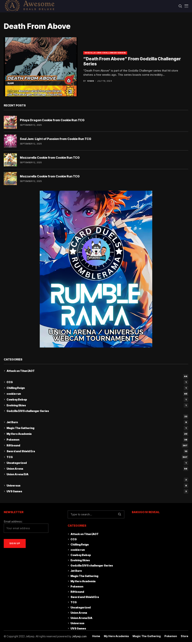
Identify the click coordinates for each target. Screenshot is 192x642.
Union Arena (97, 468)
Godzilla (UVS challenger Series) (105, 53)
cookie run (97, 394)
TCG (97, 457)
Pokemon (97, 439)
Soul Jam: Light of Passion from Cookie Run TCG (55, 139)
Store (184, 636)
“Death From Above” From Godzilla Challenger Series (132, 61)
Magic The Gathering (97, 428)
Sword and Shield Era (97, 451)
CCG (97, 382)
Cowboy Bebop (97, 399)
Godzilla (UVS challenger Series (28, 411)
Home (96, 636)
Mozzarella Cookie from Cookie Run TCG (50, 157)
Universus (97, 485)
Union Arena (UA (17, 474)
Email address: (26, 526)
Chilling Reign (97, 388)
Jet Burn (97, 422)
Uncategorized (97, 463)
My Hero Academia (97, 434)
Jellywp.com (79, 636)
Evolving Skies (97, 405)
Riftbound (97, 445)
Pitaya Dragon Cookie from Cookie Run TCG (52, 120)
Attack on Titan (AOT (21, 370)
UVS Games (97, 491)
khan (90, 81)
